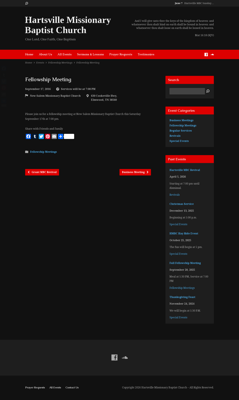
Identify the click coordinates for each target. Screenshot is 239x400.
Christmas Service (181, 203)
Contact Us (72, 387)
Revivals (175, 135)
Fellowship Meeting (88, 62)
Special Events (179, 141)
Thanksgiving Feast (182, 297)
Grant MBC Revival (42, 172)
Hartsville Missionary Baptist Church (68, 25)
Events (40, 62)
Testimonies (146, 54)
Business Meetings (181, 120)
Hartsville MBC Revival (184, 170)
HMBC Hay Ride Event (183, 233)
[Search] (187, 91)
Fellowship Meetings (60, 62)
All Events (65, 54)
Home (29, 54)
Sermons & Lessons (90, 54)
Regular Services (180, 130)
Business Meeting (135, 172)
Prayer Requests (120, 54)
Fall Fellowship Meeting (185, 263)
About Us (45, 54)
